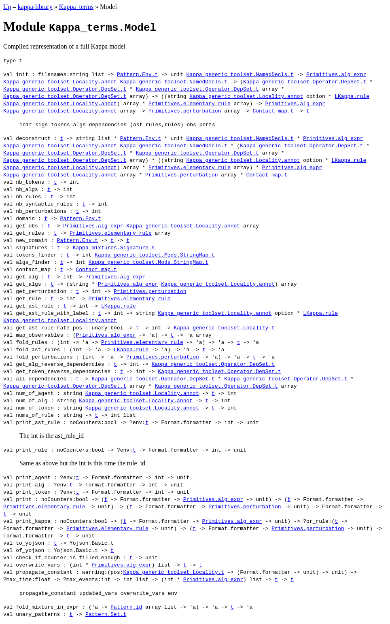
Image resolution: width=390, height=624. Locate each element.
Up (7, 6)
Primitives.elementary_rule (189, 103)
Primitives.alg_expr (336, 74)
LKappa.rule (352, 96)
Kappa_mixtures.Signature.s (114, 247)
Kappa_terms (76, 6)
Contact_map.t (272, 110)
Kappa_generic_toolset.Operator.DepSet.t (304, 81)
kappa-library (35, 6)
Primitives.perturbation (184, 110)
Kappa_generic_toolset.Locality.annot (60, 81)
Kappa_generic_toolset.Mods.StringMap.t (154, 254)
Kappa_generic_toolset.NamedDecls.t (240, 74)
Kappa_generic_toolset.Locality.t (224, 327)
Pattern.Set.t (105, 614)
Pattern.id (126, 606)
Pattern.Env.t (137, 74)
